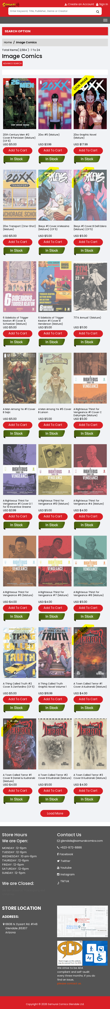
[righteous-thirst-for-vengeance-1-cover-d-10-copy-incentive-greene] (16, 525)
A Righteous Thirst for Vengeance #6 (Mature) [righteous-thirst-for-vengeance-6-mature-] (18, 594)
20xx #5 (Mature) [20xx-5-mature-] (49, 134)
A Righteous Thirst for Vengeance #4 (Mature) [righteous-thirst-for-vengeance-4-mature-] (89, 502)
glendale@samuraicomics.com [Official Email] (82, 841)
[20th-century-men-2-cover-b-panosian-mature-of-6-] (19, 104)
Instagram (67, 874)
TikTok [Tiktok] (64, 881)
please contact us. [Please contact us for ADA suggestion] (69, 983)
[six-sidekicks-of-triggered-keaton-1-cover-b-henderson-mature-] (51, 342)
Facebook (66, 854)
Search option (17, 31)
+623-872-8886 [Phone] (71, 847)
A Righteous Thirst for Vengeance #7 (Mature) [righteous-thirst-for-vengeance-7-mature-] (53, 594)
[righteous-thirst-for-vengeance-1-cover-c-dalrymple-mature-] (87, 434)
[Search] (55, 11)
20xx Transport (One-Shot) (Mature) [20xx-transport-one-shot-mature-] (19, 228)
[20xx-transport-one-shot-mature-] (16, 251)
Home (8, 42)
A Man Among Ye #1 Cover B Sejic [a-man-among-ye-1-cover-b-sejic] (19, 411)
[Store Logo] (10, 4)
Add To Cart (17, 150)
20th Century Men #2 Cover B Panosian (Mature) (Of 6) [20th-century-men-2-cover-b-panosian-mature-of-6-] (19, 137)
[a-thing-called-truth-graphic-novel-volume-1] (51, 708)
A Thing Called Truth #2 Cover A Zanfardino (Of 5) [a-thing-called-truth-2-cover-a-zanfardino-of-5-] (19, 685)
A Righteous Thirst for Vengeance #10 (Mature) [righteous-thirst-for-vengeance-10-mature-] (53, 502)
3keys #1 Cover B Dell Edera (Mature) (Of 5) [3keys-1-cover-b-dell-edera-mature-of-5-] (90, 228)
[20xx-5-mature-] (55, 104)
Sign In (102, 4)
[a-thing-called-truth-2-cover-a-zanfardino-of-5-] (16, 708)
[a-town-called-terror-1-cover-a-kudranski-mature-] (87, 708)
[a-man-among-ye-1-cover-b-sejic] (16, 434)
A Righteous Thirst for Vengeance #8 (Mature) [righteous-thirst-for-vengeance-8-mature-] (89, 594)
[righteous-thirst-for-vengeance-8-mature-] (87, 617)
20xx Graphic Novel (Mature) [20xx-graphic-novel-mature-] (85, 136)
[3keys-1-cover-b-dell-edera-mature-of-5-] (87, 251)
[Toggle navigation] (105, 20)
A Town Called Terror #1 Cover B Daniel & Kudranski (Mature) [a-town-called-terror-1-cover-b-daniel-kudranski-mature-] (19, 778)
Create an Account (79, 4)
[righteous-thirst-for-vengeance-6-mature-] (16, 617)
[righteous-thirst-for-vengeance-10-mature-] (51, 525)
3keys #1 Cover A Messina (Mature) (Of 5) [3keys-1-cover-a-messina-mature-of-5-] (53, 228)
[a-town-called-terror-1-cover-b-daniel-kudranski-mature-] (16, 799)
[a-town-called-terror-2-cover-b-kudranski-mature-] (51, 799)
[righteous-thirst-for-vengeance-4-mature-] (87, 525)
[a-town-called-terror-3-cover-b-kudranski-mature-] (87, 799)
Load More (55, 813)
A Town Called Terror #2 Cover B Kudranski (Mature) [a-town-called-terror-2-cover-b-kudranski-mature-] (54, 776)
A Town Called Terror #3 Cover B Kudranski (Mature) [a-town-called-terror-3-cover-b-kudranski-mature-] (90, 776)
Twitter (65, 861)
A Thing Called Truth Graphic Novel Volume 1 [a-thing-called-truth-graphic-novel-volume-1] (52, 685)
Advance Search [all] (12, 63)
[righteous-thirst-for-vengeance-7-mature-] (51, 617)
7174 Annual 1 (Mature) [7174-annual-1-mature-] (87, 317)
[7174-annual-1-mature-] (87, 342)
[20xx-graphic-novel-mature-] (90, 104)
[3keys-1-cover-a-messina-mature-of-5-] (51, 251)
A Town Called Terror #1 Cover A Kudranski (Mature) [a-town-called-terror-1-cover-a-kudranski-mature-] (90, 685)
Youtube (66, 868)
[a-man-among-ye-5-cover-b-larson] (51, 434)
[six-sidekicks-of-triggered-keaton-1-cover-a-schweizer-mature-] (16, 342)
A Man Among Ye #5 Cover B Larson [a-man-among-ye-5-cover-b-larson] (54, 411)
